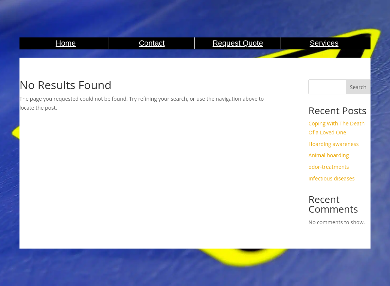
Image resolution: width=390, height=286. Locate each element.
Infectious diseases (331, 178)
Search (358, 87)
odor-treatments (328, 166)
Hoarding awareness (333, 143)
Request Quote (238, 43)
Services (324, 43)
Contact (152, 43)
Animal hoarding (328, 155)
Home (66, 43)
